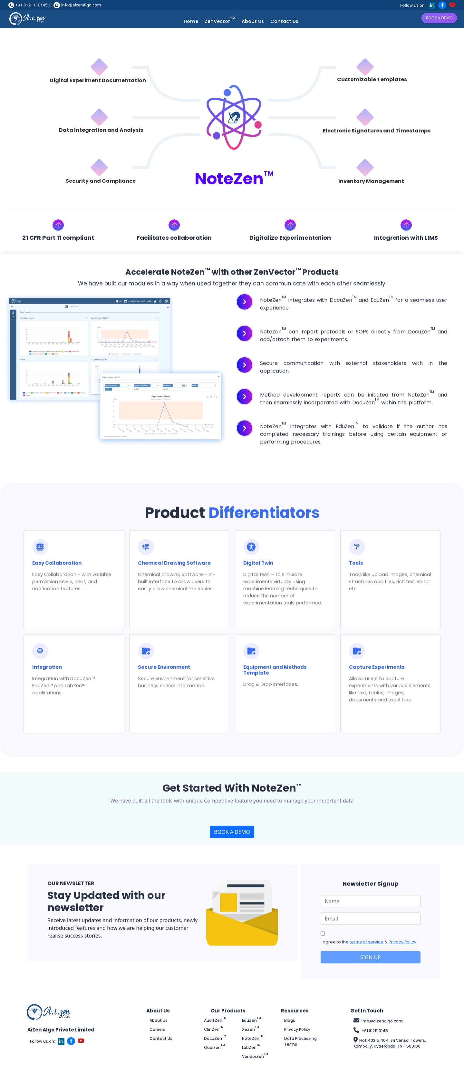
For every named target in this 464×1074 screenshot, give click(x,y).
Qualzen (214, 1047)
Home (191, 21)
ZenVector (220, 21)
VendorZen (255, 1056)
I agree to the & (368, 940)
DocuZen (215, 1038)
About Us (253, 21)
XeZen (250, 1029)
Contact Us (284, 21)
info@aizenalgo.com (81, 5)
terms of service (366, 940)
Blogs (289, 1020)
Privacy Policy (402, 940)
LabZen (251, 1047)
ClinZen (214, 1029)
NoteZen (253, 1038)
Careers (157, 1029)
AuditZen (215, 1020)
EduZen (251, 1020)
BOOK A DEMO (439, 18)
